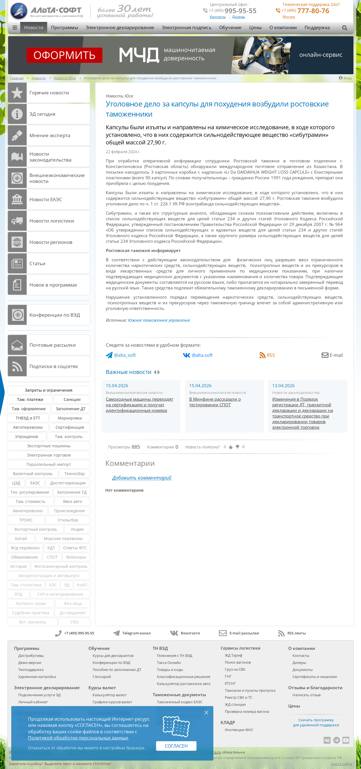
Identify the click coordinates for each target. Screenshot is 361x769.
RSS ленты (292, 633)
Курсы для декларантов (113, 655)
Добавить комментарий (141, 477)
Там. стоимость (30, 501)
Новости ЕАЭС (45, 199)
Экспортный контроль (35, 529)
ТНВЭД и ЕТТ (28, 418)
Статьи (37, 263)
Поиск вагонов (238, 662)
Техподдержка (31, 669)
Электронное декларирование (120, 27)
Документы (303, 669)
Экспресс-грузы (31, 603)
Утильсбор (68, 520)
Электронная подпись (186, 27)
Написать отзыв (307, 694)
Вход (345, 78)
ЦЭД (16, 483)
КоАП (82, 584)
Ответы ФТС (75, 547)
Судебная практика (30, 612)
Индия (77, 529)
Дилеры (238, 16)
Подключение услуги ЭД (39, 694)
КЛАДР (228, 722)
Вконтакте (185, 633)
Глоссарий (102, 676)
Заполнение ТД (72, 492)
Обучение (230, 27)
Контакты (218, 16)
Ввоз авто (72, 501)
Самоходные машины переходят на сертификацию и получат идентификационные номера (139, 404)
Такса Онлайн (169, 662)
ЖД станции (235, 704)
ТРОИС (26, 520)
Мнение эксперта (49, 135)
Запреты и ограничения (48, 390)
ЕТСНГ (230, 683)
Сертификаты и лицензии (315, 676)
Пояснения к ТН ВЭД (174, 655)
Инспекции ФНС (239, 729)
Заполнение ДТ (71, 408)
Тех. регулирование (30, 492)
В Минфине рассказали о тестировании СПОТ (215, 401)
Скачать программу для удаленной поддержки (316, 722)
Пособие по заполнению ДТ (117, 669)
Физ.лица (73, 603)
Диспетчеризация (68, 483)
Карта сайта (341, 763)
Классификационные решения (183, 676)
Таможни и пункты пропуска (250, 690)
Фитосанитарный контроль (60, 566)
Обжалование (24, 557)
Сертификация (70, 427)
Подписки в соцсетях (53, 366)
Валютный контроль (32, 473)
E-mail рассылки (239, 633)
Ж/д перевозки (25, 547)
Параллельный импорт (48, 464)
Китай (21, 538)
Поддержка (317, 27)
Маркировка (70, 418)
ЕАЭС (35, 483)
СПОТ (52, 557)
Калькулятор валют (110, 694)
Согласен (176, 746)
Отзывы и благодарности (315, 687)
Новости (33, 27)
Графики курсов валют (112, 701)
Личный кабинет (33, 701)
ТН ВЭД (160, 648)
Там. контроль (69, 436)
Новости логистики (51, 220)
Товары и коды (170, 669)
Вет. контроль (32, 622)
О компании (283, 27)
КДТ (51, 547)
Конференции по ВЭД (54, 315)
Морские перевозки (63, 538)
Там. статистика (26, 584)
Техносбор (75, 473)
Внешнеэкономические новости (57, 178)
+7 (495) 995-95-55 (74, 633)
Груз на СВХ (235, 669)
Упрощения (26, 436)
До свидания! (73, 612)
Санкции (72, 399)
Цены (255, 27)
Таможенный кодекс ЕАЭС (179, 701)
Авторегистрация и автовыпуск (48, 575)
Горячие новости (49, 92)
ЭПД (18, 594)
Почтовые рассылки (52, 345)
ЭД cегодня (42, 114)
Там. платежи (30, 399)
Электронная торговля (49, 455)
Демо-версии (29, 662)
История (18, 566)
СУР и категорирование (60, 594)
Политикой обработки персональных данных (78, 738)
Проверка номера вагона (247, 711)
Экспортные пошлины (48, 445)
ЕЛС (53, 584)
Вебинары (76, 557)
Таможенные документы (179, 694)
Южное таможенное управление (159, 320)
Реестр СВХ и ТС (238, 697)
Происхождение (69, 510)
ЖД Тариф (233, 655)
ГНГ (228, 676)
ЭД (66, 584)
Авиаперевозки (28, 510)
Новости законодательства (50, 157)
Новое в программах (53, 285)
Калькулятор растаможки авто (184, 683)
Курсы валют (102, 687)
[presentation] (155, 372)
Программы (64, 27)
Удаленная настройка (37, 676)
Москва (289, 17)
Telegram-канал (132, 633)
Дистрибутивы (31, 655)
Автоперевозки (28, 427)
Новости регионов (50, 242)
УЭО (74, 622)
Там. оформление (29, 408)
